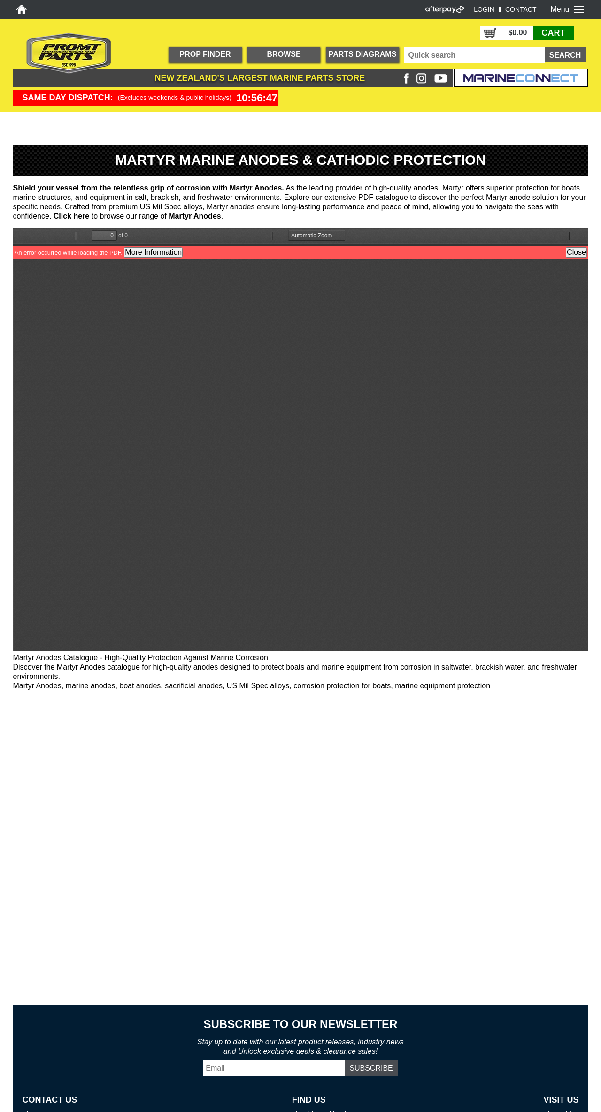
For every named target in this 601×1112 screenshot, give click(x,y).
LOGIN (484, 9)
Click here (71, 216)
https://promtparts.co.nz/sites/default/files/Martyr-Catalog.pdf (300, 439)
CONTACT (521, 9)
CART (553, 33)
